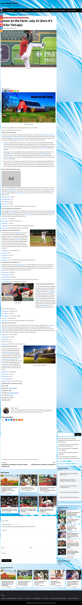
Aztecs (68, 525)
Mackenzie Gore (7, 459)
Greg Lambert (5, 337)
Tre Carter (4, 318)
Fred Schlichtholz (6, 281)
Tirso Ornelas (5, 272)
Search (59, 431)
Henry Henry (9, 395)
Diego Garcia (9, 493)
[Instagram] (1, 22)
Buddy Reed (9, 136)
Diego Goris (20, 192)
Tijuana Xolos (45, 10)
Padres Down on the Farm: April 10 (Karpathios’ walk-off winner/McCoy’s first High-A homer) (9, 489)
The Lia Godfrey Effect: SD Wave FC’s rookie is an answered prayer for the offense (69, 457)
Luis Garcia (42, 148)
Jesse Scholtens (12, 388)
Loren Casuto (47, 513)
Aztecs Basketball (73, 525)
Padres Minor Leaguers (18, 459)
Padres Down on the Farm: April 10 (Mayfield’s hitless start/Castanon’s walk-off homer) (47, 489)
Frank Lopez (51, 325)
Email (30, 547)
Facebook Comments (16, 524)
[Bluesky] (1, 28)
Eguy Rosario (5, 221)
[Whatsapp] (15, 91)
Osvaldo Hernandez (13, 393)
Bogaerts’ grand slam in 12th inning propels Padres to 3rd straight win (46, 510)
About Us (3, 10)
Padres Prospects (27, 459)
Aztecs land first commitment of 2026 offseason (67, 453)
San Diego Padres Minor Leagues (57, 10)
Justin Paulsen (41, 293)
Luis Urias (6, 142)
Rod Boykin (4, 253)
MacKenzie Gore (20, 264)
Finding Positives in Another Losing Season (42, 463)
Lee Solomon (5, 339)
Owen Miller (5, 313)
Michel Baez (19, 232)
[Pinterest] (10, 91)
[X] (5, 91)
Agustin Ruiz (5, 330)
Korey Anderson (45, 305)
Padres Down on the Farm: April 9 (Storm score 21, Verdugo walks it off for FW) (28, 510)
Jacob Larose (8, 511)
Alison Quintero (5, 374)
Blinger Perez (7, 366)
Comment (4, 530)
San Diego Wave (36, 10)
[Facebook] (3, 91)
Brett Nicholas (5, 201)
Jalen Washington (6, 277)
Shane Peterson (6, 197)
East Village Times (9, 3)
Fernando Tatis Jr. (47, 135)
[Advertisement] (29, 79)
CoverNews (46, 603)
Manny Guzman (8, 352)
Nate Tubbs (25, 585)
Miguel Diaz (52, 212)
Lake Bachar (13, 212)
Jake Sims (16, 328)
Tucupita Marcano (6, 378)
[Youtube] (1, 25)
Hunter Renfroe (22, 138)
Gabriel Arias (5, 274)
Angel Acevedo (39, 298)
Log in (2, 595)
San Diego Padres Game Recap (45, 505)
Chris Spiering (59, 585)
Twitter (60, 564)
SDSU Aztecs (20, 10)
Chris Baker (4, 257)
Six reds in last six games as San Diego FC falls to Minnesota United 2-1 (68, 445)
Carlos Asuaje (14, 138)
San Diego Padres (11, 10)
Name (3, 547)
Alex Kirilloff (45, 153)
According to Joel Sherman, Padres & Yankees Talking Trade (15, 464)
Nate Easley (5, 255)
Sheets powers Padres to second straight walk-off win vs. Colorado (9, 509)
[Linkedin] (8, 91)
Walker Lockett (13, 189)
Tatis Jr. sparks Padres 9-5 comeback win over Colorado (27, 488)
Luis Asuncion (51, 291)
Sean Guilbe (4, 376)
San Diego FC (28, 10)
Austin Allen (5, 223)
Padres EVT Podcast (71, 10)
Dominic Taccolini (8, 359)
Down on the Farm (5, 17)
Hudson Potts (18, 239)
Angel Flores (28, 490)
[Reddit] (13, 91)
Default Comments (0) (6, 524)
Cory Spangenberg (6, 199)
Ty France (28, 214)
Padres (12, 459)
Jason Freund (12, 28)
